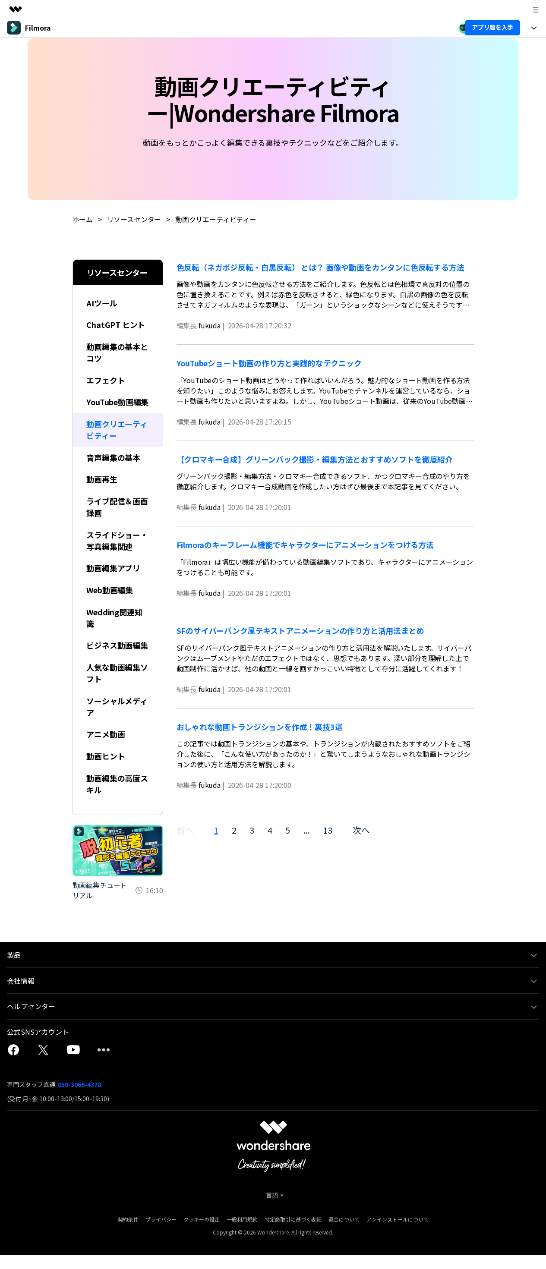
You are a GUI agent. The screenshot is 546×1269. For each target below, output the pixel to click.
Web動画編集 (110, 602)
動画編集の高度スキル (117, 797)
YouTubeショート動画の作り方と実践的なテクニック (269, 362)
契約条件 (128, 1233)
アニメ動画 (106, 747)
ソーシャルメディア (117, 719)
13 (328, 830)
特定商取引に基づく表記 (293, 1233)
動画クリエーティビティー (215, 219)
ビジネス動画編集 (117, 658)
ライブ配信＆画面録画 (117, 519)
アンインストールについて (397, 1233)
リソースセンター (134, 219)
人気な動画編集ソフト (117, 686)
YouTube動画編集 (114, 408)
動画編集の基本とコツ (117, 352)
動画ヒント (106, 769)
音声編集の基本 (114, 469)
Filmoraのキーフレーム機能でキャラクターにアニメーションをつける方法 (306, 544)
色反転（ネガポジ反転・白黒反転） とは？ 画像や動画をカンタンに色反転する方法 (320, 266)
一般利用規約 (242, 1233)
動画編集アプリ (114, 580)
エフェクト (106, 380)
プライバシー (161, 1233)
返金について (344, 1233)
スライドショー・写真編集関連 (117, 553)
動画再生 (102, 491)
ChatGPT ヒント (116, 324)
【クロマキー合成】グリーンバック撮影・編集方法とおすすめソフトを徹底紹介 (319, 458)
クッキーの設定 (201, 1233)
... (307, 830)
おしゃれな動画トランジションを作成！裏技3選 (260, 726)
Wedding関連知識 (114, 630)
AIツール (102, 302)
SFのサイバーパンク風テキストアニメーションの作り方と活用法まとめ (300, 630)
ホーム (83, 219)
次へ (362, 830)
